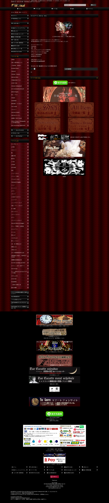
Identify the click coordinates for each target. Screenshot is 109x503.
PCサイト (55, 476)
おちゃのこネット (52, 501)
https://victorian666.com (28, 493)
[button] (64, 78)
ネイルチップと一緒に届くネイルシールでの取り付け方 (44, 66)
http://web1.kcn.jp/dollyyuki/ (38, 61)
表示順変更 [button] (68, 69)
